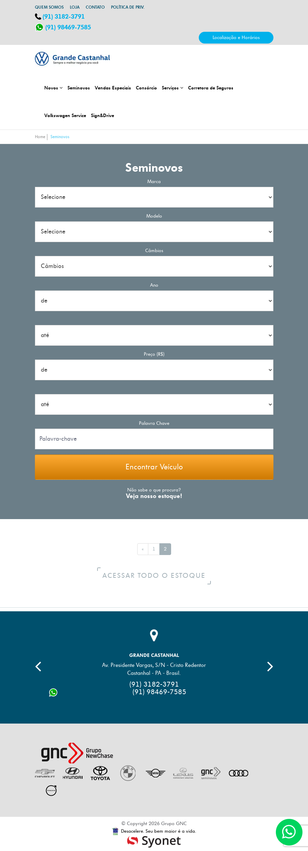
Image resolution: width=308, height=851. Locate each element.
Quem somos (49, 7)
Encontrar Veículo (154, 467)
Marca (154, 181)
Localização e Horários (236, 37)
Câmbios (154, 251)
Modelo (154, 216)
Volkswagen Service (65, 115)
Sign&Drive (102, 115)
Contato (95, 7)
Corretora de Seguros (210, 88)
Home (40, 137)
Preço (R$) (154, 354)
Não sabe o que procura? (154, 490)
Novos (53, 88)
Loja (75, 7)
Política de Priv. (127, 7)
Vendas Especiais (113, 88)
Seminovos (78, 88)
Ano (154, 285)
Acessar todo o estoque (156, 576)
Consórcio (146, 88)
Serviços (172, 88)
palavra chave (154, 423)
